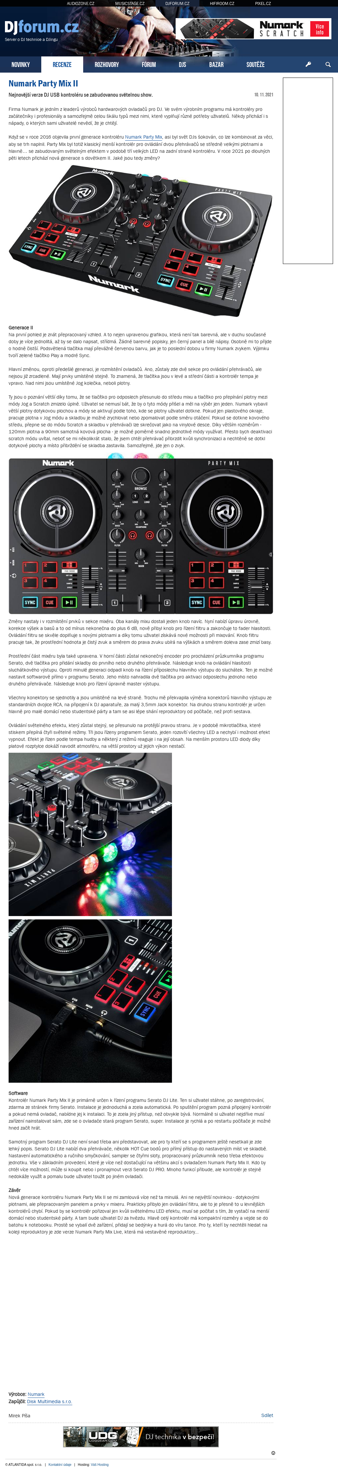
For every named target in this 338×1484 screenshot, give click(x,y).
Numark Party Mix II (43, 83)
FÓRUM (149, 63)
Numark (36, 1394)
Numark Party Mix (143, 137)
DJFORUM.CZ (177, 3)
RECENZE (62, 63)
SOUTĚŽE (256, 63)
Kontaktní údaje (60, 1465)
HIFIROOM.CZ (222, 3)
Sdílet (267, 1415)
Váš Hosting (100, 1465)
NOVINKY (21, 63)
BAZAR (216, 63)
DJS (182, 63)
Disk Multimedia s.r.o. (49, 1401)
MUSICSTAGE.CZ (130, 3)
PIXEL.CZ (263, 3)
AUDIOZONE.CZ (80, 3)
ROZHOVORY (107, 63)
